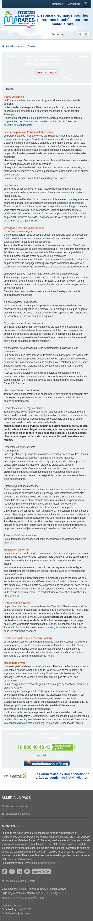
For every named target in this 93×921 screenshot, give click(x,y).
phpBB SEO (24, 909)
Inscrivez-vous (46, 72)
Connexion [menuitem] (74, 3)
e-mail (41, 755)
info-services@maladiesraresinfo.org (24, 723)
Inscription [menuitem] (57, 3)
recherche (77, 202)
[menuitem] (9, 913)
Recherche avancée (16, 806)
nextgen (55, 893)
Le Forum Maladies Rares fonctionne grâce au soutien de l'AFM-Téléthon (62, 775)
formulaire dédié (77, 213)
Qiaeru (40, 897)
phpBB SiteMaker (11, 905)
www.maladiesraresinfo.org (40, 862)
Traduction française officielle (18, 897)
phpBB (22, 888)
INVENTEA (41, 893)
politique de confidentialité (18, 125)
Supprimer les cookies (17, 813)
